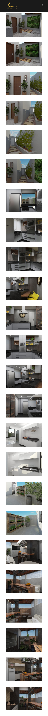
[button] (43, 5)
